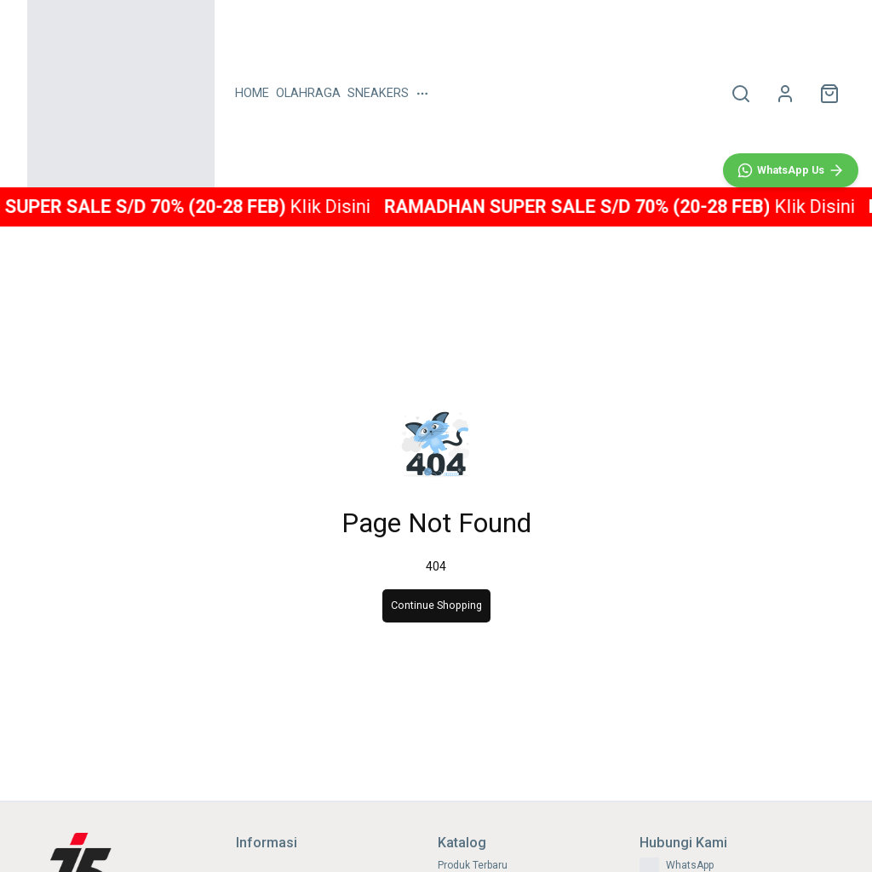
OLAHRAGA (308, 93)
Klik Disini (346, 206)
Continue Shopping (436, 606)
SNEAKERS (378, 93)
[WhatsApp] (790, 542)
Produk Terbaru (473, 865)
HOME (252, 93)
